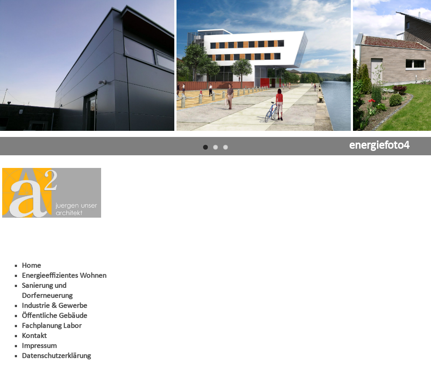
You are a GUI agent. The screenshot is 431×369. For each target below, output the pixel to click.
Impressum (39, 346)
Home (31, 266)
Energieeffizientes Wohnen (64, 276)
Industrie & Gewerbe (54, 306)
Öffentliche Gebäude (54, 316)
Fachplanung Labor (51, 326)
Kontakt (34, 336)
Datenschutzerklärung (56, 356)
